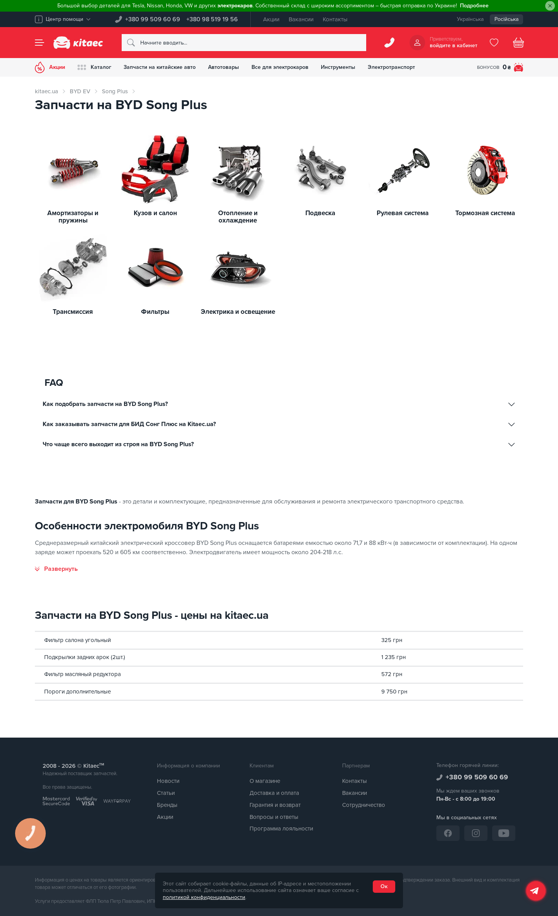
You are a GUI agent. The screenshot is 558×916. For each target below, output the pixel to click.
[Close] (550, 6)
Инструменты (338, 67)
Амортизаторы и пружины (72, 217)
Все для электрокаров (279, 67)
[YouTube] (503, 833)
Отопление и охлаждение (238, 217)
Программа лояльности (281, 828)
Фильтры (155, 312)
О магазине (265, 780)
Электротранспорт (391, 67)
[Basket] (518, 42)
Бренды (167, 804)
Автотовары (223, 67)
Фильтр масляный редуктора (82, 674)
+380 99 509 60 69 (152, 19)
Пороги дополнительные (77, 691)
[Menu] (39, 42)
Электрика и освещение (238, 312)
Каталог (94, 67)
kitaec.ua (46, 91)
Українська (470, 19)
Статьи (166, 792)
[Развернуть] (56, 569)
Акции (271, 19)
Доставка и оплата (274, 792)
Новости (168, 780)
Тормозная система (485, 213)
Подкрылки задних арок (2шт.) (84, 657)
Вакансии (301, 19)
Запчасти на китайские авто (160, 67)
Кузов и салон (155, 213)
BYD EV (80, 91)
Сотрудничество (363, 804)
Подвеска (320, 213)
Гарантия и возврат (275, 804)
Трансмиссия (73, 312)
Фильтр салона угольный (77, 640)
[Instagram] (475, 833)
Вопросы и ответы (274, 816)
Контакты (335, 19)
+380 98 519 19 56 (212, 19)
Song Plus (115, 91)
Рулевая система (403, 213)
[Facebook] (448, 833)
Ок (384, 886)
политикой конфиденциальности (204, 897)
